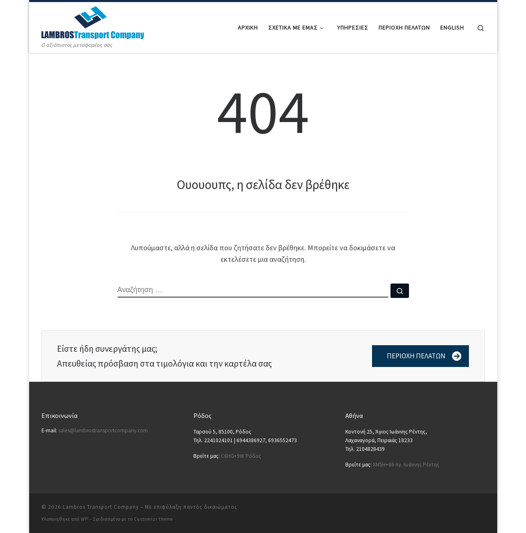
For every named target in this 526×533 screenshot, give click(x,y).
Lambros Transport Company (101, 506)
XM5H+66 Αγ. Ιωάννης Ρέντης (406, 464)
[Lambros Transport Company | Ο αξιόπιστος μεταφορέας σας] (92, 21)
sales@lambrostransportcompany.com (103, 430)
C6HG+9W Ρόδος (241, 455)
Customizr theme (153, 519)
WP (84, 519)
